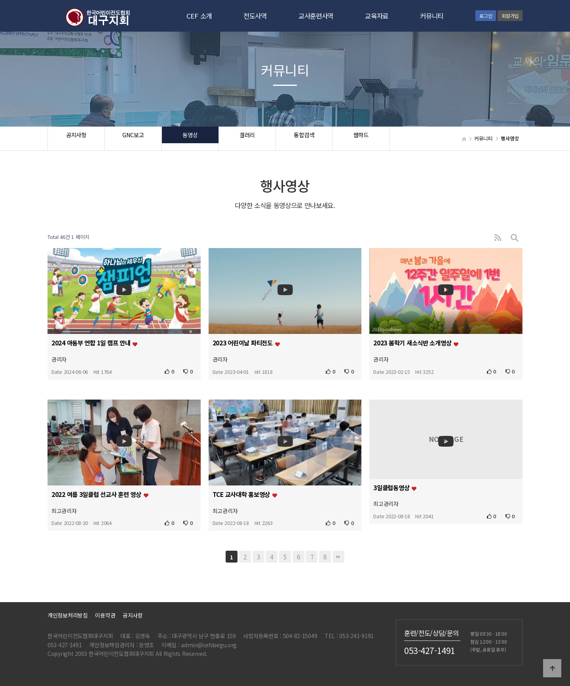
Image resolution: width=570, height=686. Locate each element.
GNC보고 (133, 138)
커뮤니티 (431, 16)
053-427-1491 (429, 650)
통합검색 (304, 138)
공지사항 (76, 138)
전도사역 (255, 16)
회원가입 (510, 15)
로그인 (485, 15)
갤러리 (247, 138)
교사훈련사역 (315, 16)
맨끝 (338, 557)
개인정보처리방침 (68, 615)
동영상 (190, 138)
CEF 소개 (199, 16)
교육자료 (376, 16)
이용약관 (105, 615)
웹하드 (361, 138)
